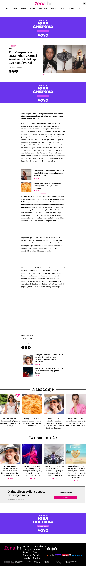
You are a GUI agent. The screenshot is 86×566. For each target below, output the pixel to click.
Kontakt (29, 562)
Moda (7, 8)
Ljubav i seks (43, 8)
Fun (79, 8)
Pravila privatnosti (37, 562)
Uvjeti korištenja (58, 562)
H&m (31, 338)
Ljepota (53, 8)
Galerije (23, 8)
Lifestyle (62, 8)
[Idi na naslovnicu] (43, 5)
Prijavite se (65, 498)
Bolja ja (71, 8)
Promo (36, 549)
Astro (15, 8)
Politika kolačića (47, 562)
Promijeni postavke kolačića (71, 562)
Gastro (32, 8)
